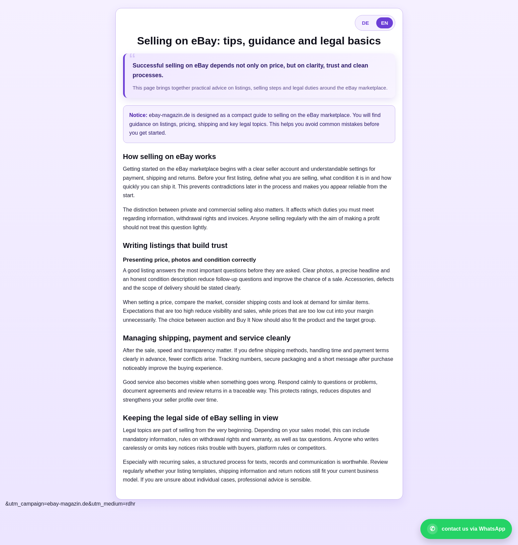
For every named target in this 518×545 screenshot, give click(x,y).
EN (384, 23)
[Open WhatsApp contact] (466, 529)
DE (365, 23)
